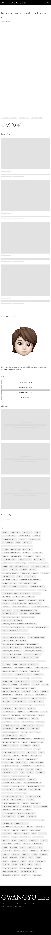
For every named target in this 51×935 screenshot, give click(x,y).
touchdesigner (37, 117)
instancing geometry (9, 117)
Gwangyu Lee (6, 21)
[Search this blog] (25, 520)
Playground (24, 117)
